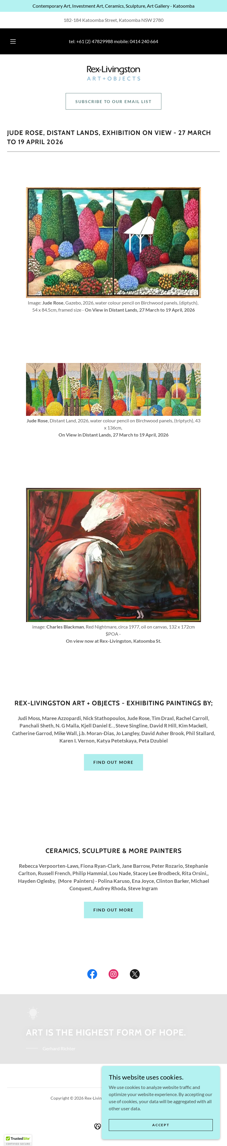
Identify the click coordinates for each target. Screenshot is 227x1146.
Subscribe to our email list (113, 101)
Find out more (113, 762)
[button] (16, 41)
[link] (113, 73)
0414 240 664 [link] (144, 41)
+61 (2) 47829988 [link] (94, 41)
